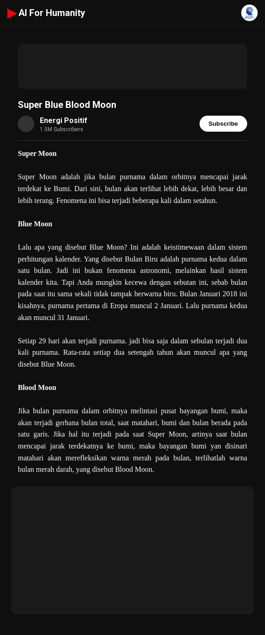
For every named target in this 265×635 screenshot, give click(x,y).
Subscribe (223, 123)
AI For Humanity (46, 13)
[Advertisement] (132, 66)
